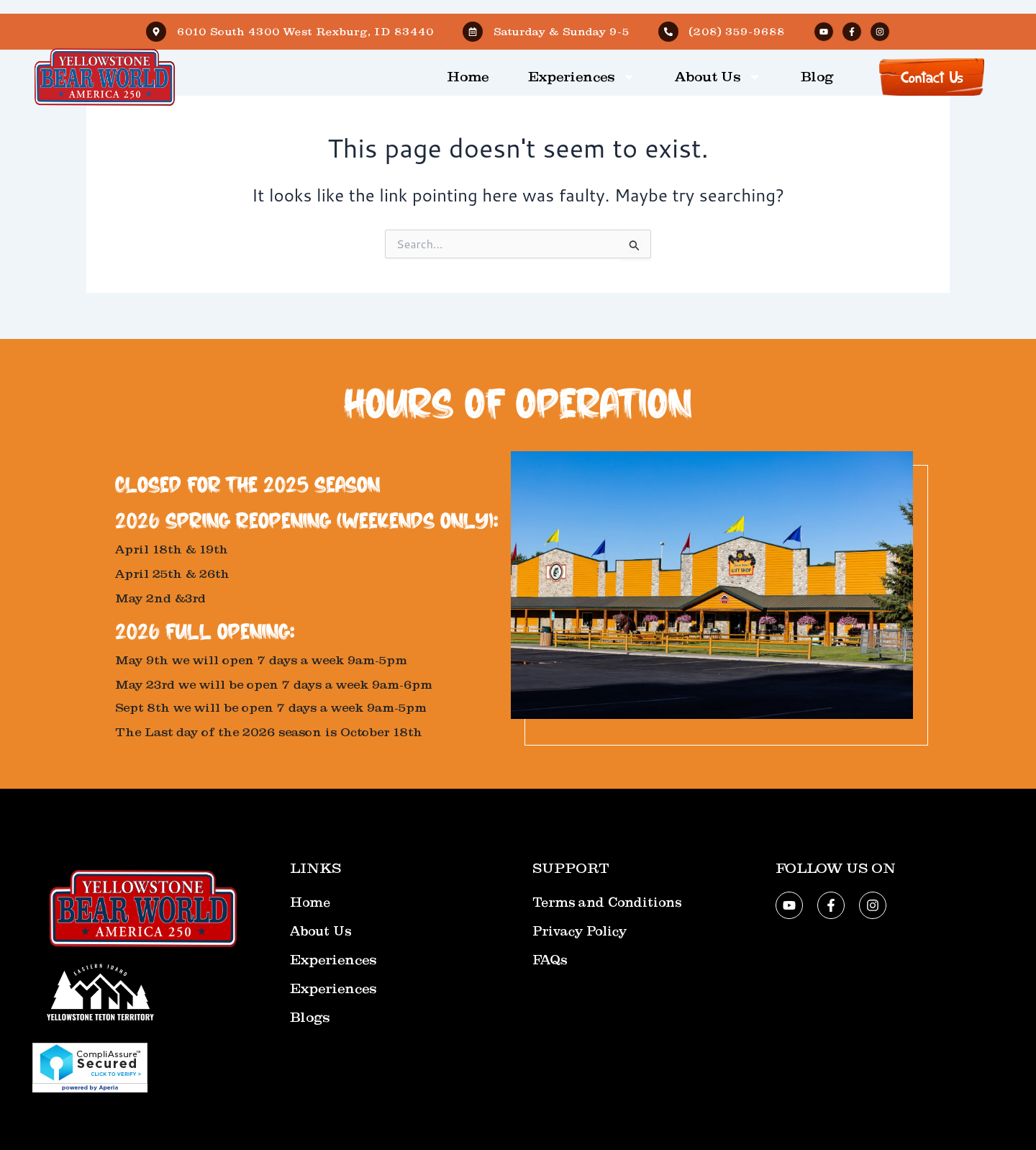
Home (468, 77)
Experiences (581, 77)
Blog (817, 77)
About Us (718, 77)
